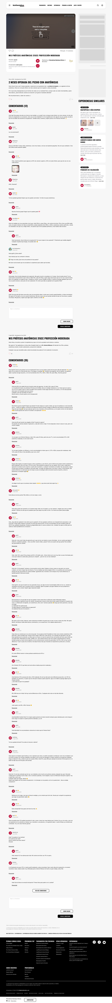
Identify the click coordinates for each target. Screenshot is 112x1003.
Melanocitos (59, 952)
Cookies (26, 993)
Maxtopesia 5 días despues (90, 110)
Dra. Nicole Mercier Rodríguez (12, 952)
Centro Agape (9, 943)
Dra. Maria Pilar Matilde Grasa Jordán (14, 945)
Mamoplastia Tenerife (41, 960)
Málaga (26, 949)
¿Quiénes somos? (10, 970)
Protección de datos (10, 993)
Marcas (26, 974)
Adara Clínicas (9, 947)
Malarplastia (59, 954)
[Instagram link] (94, 942)
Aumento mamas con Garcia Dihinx (90, 141)
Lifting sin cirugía (60, 943)
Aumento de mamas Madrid (42, 943)
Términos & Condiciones (59, 993)
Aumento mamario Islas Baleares (43, 958)
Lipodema (58, 945)
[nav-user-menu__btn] (102, 5)
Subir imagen (66, 321)
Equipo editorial (9, 972)
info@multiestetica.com (24, 990)
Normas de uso (19, 993)
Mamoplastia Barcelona (41, 945)
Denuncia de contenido (11, 974)
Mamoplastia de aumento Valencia (43, 947)
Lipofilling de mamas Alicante (42, 952)
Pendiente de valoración (89, 170)
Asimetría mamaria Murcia (42, 956)
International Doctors (29, 978)
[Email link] (104, 942)
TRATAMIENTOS (42, 5)
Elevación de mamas (60, 949)
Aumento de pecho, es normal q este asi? (78, 947)
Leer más (92, 117)
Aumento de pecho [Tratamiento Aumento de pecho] (86, 137)
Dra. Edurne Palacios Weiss (12, 949)
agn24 (15, 59)
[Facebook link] (99, 942)
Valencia (26, 947)
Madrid (26, 943)
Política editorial (49, 993)
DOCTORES (49, 5)
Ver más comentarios (40, 890)
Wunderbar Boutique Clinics (56, 60)
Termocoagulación (60, 947)
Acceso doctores (28, 970)
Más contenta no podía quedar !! (76, 949)
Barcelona (27, 945)
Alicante (26, 952)
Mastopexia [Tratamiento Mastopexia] (84, 107)
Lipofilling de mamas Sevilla (42, 954)
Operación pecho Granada (42, 963)
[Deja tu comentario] (41, 313)
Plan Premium (28, 972)
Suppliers (27, 976)
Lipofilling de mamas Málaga (42, 949)
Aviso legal (41, 993)
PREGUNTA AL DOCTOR (67, 5)
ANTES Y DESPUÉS (78, 5)
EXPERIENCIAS (57, 5)
